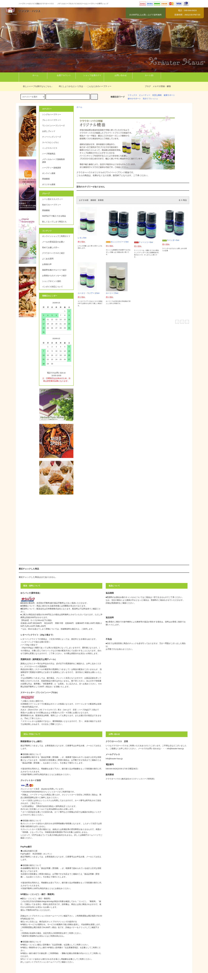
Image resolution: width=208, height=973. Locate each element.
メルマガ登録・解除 (162, 86)
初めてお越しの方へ (50, 247)
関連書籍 (46, 210)
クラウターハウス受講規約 (35, 666)
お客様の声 (47, 264)
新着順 (101, 200)
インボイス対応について (52, 287)
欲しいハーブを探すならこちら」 (36, 86)
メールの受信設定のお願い (53, 242)
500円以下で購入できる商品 (54, 216)
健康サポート (169, 95)
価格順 (93, 200)
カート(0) (146, 75)
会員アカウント (61, 75)
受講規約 (115, 603)
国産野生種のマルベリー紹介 (54, 270)
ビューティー (144, 95)
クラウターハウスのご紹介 (53, 253)
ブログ (148, 86)
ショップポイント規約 (51, 281)
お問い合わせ (118, 75)
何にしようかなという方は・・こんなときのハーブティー (83, 86)
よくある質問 (47, 259)
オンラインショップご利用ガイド (56, 236)
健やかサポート (134, 99)
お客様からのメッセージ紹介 (54, 276)
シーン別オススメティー (52, 199)
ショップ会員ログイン (89, 77)
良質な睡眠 (157, 95)
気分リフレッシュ (150, 99)
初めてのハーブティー (51, 205)
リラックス (132, 95)
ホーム (32, 75)
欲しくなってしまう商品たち (54, 222)
